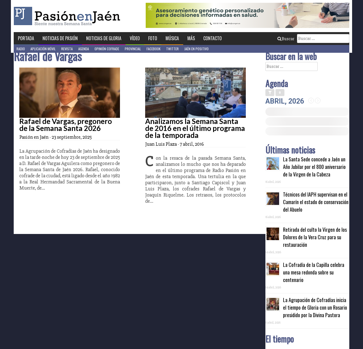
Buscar (285, 39)
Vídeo (135, 38)
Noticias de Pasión (60, 38)
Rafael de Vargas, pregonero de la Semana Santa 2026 (65, 125)
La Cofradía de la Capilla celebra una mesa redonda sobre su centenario (313, 272)
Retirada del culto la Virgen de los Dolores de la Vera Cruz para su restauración (315, 237)
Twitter (172, 48)
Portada (26, 38)
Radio (20, 48)
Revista (67, 48)
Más (191, 38)
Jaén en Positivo (196, 48)
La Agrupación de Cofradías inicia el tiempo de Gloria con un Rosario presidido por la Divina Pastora (315, 307)
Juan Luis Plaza (161, 144)
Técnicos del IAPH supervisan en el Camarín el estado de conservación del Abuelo (315, 202)
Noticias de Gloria (103, 38)
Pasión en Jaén (68, 16)
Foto (152, 38)
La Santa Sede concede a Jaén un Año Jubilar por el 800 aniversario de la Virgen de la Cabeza (314, 167)
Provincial (133, 48)
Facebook (154, 48)
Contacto (212, 38)
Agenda (83, 48)
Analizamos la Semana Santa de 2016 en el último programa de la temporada (195, 128)
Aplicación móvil (43, 48)
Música (172, 38)
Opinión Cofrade (107, 48)
